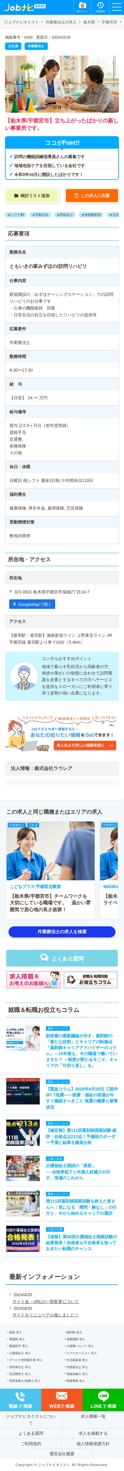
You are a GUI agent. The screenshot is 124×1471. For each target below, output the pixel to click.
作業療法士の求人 (61, 22)
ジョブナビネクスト (21, 22)
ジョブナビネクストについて (31, 1419)
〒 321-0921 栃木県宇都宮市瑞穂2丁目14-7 (49, 592)
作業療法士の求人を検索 (62, 931)
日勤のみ (41, 215)
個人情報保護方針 (93, 1443)
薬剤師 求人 (74, 1332)
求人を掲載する (93, 1433)
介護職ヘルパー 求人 (80, 1346)
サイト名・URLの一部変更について (45, 1301)
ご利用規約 (30, 1443)
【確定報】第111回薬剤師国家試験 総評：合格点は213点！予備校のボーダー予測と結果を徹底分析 (81, 1136)
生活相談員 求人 (77, 1360)
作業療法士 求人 (77, 1367)
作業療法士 (36, 46)
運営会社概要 (62, 1453)
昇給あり (66, 215)
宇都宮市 (109, 22)
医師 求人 (15, 1332)
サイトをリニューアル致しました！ (45, 1315)
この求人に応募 (95, 195)
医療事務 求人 (75, 1380)
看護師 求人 (17, 1339)
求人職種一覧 (93, 1416)
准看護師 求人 (75, 1339)
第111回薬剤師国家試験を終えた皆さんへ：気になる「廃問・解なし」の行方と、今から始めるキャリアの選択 (81, 1207)
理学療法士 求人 (20, 1367)
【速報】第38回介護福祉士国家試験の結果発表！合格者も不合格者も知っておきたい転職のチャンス (81, 1242)
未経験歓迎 (93, 215)
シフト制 (17, 215)
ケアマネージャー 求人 (81, 1353)
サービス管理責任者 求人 (26, 1360)
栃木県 (89, 22)
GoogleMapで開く (35, 604)
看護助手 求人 (18, 1346)
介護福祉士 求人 (20, 1353)
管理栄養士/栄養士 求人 (25, 1380)
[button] (13, 870)
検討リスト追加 (35, 195)
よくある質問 (68, 959)
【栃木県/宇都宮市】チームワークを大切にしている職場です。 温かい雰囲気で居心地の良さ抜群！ (50, 903)
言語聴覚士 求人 (20, 1374)
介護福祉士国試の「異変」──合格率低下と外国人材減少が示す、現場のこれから (78, 1171)
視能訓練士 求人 (77, 1374)
